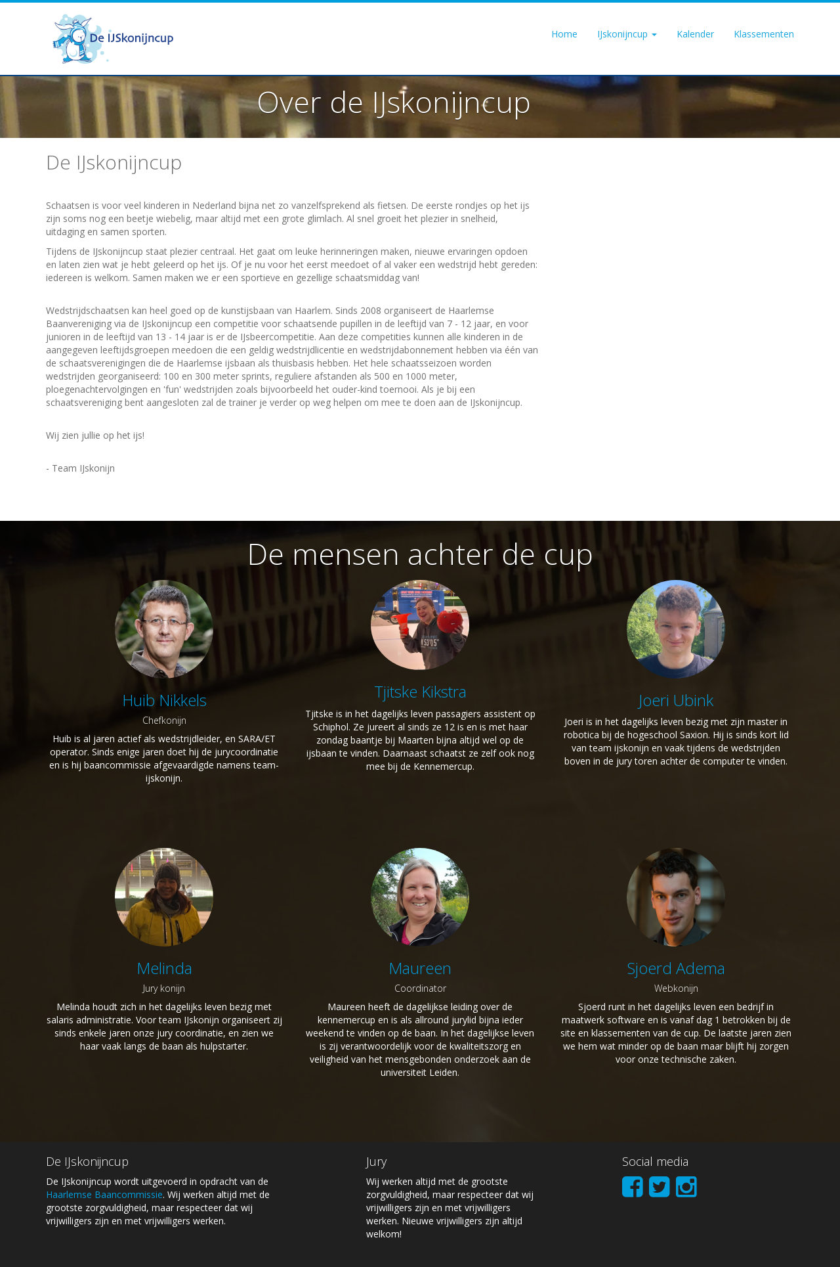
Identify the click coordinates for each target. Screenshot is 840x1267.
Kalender (695, 34)
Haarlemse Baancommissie (104, 1194)
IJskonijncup (627, 34)
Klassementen (764, 34)
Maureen (420, 968)
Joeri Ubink (676, 700)
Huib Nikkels (164, 700)
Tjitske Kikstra (420, 691)
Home (564, 34)
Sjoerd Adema (676, 968)
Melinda (164, 968)
